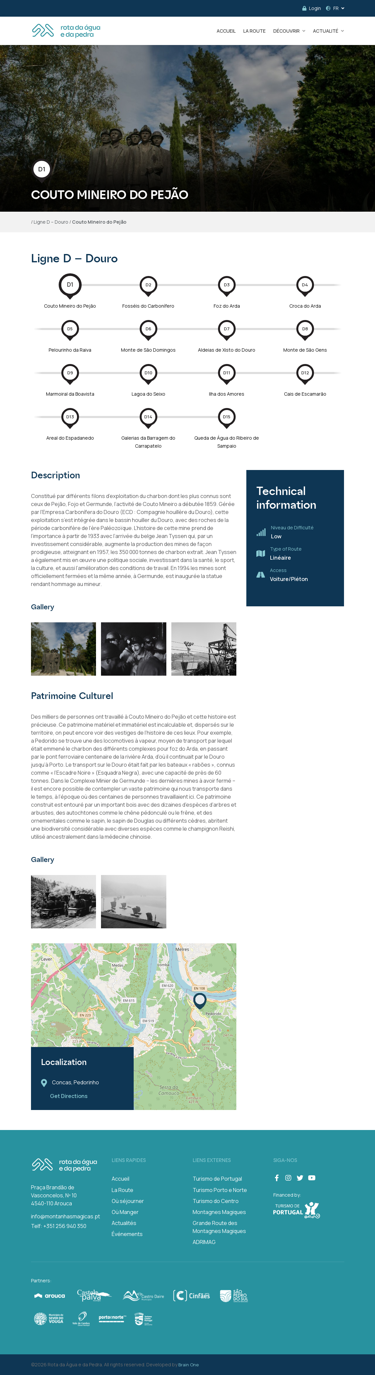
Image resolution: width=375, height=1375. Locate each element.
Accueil (120, 1178)
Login (311, 8)
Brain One (188, 1365)
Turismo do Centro (216, 1201)
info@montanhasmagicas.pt (65, 1216)
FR (332, 8)
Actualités (124, 1223)
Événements (127, 1234)
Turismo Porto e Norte (220, 1190)
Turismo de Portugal (217, 1178)
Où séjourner (128, 1201)
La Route (122, 1190)
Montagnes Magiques (219, 1212)
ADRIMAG (204, 1242)
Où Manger (125, 1212)
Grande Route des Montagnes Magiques (219, 1227)
